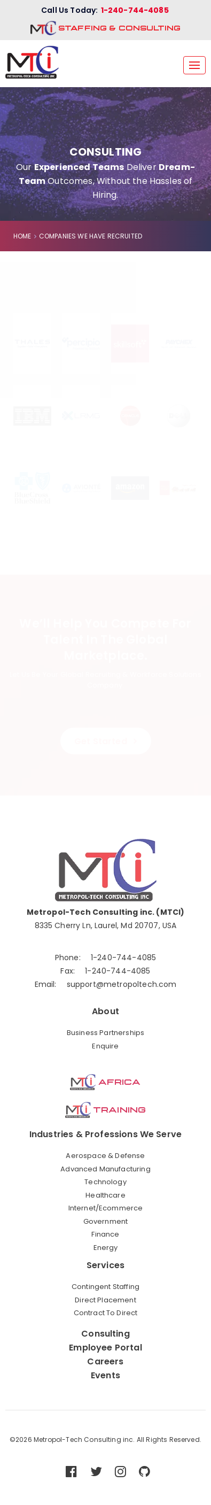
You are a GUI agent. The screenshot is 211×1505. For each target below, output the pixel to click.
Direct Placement (105, 1300)
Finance (105, 1234)
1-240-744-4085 (135, 10)
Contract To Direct (106, 1313)
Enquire (105, 1046)
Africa (105, 1082)
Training (105, 1110)
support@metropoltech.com (122, 984)
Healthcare (105, 1195)
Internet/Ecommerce (105, 1208)
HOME (22, 236)
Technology (105, 1182)
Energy (105, 1248)
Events (105, 1375)
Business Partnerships (105, 1033)
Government (105, 1221)
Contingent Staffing (105, 1287)
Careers (105, 1362)
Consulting (105, 1334)
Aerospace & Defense (105, 1156)
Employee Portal (105, 1348)
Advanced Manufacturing (105, 1169)
